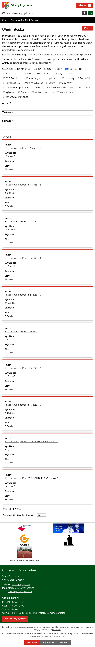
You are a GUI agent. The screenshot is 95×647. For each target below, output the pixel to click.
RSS (87, 28)
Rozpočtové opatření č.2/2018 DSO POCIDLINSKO (33, 441)
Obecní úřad (16, 20)
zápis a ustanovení (44, 92)
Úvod (4, 20)
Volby (52, 83)
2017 (59, 69)
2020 (8, 73)
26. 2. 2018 (10, 156)
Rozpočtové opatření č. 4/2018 (23, 221)
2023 (38, 73)
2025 (59, 73)
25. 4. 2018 (10, 486)
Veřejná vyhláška (34, 83)
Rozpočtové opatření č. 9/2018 (23, 404)
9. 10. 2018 (10, 413)
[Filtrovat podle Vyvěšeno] (47, 117)
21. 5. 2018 (10, 449)
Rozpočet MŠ (13, 83)
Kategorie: (7, 68)
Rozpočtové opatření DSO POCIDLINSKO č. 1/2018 (34, 478)
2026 (69, 73)
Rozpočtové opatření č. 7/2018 (23, 331)
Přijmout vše (32, 642)
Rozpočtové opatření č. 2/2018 (23, 148)
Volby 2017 (65, 83)
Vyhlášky (10, 92)
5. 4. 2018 (9, 193)
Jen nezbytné (48, 642)
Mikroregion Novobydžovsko (43, 78)
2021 (18, 73)
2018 (69, 69)
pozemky (69, 78)
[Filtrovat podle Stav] (47, 137)
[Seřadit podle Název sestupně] (10, 103)
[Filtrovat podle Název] (47, 108)
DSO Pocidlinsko (14, 78)
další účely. (56, 630)
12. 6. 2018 (10, 266)
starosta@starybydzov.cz (20, 13)
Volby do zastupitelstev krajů (50, 87)
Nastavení (64, 642)
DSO (80, 73)
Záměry (25, 92)
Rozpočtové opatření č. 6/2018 (23, 294)
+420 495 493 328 (21, 584)
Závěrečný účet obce (17, 97)
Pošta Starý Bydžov (15, 618)
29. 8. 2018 (10, 376)
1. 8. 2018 (9, 339)
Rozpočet (85, 78)
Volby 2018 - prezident (17, 87)
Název (5, 103)
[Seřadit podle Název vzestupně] (10, 102)
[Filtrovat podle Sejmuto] (47, 127)
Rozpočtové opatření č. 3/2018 (23, 184)
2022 (28, 73)
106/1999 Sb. (24, 69)
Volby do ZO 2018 (80, 87)
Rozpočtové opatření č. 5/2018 (23, 258)
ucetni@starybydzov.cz (20, 591)
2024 (49, 73)
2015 (38, 69)
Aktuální (9, 169)
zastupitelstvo (66, 92)
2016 (49, 69)
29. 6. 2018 (10, 303)
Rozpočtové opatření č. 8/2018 (23, 368)
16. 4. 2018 (10, 229)
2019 (79, 69)
